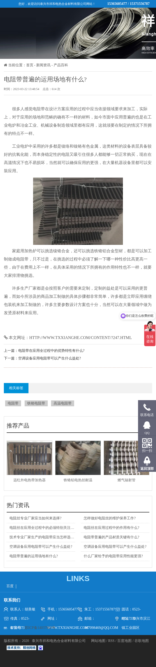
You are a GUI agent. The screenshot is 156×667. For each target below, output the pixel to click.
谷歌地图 (141, 641)
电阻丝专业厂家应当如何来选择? (35, 518)
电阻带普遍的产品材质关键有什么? (111, 537)
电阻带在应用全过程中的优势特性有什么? (51, 351)
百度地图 (124, 641)
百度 (10, 586)
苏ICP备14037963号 (40, 628)
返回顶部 (147, 469)
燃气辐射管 (126, 480)
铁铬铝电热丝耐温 (78, 480)
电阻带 (13, 403)
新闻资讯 (43, 65)
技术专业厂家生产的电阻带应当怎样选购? (42, 537)
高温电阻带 (63, 403)
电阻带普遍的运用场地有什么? (33, 556)
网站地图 (98, 641)
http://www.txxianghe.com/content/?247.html (80, 337)
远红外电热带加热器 (29, 480)
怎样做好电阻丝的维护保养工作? (109, 518)
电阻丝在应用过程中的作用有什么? (111, 528)
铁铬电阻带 (36, 403)
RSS (111, 641)
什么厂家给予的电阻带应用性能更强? (113, 556)
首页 (29, 65)
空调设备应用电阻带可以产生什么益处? (49, 358)
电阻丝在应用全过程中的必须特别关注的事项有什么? (51, 528)
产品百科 (61, 65)
